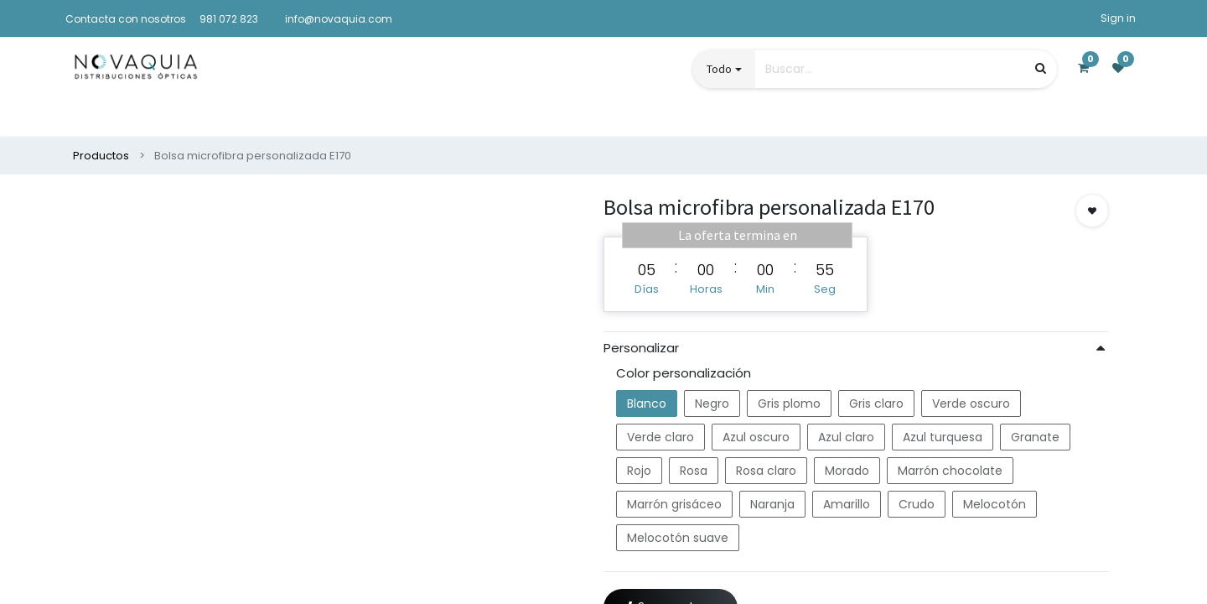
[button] (1092, 210)
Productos (101, 156)
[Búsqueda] (1040, 68)
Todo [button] (719, 68)
